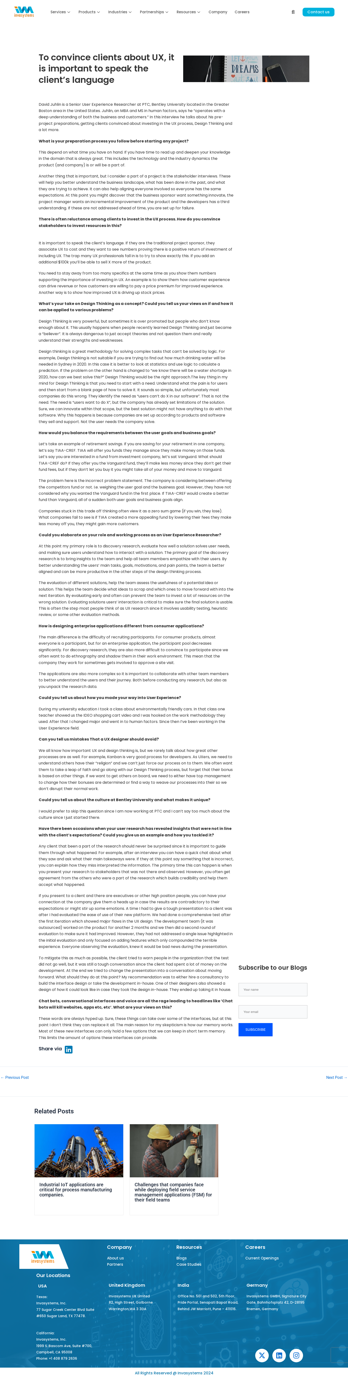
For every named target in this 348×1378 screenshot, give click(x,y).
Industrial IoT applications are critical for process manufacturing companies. (75, 1189)
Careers (242, 11)
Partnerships (154, 11)
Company (218, 11)
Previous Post (14, 1078)
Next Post (337, 1078)
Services (61, 11)
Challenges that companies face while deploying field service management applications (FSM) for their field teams (173, 1192)
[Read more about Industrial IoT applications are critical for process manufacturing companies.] (79, 1150)
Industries (120, 11)
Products (90, 11)
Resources (189, 11)
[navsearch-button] (293, 12)
